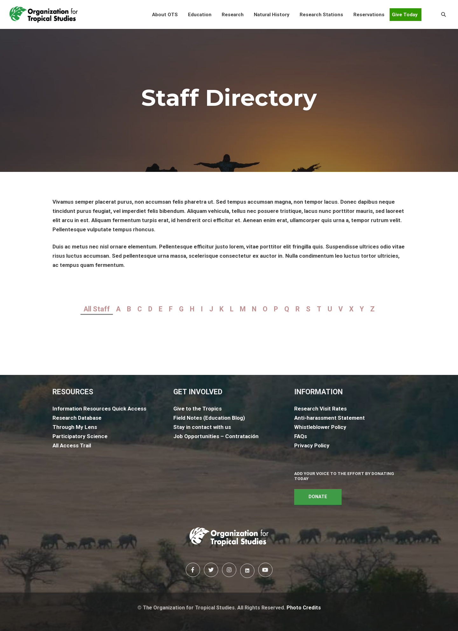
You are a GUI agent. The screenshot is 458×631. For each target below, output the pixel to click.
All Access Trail (71, 445)
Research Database (76, 418)
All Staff (97, 309)
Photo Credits (304, 608)
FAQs (300, 436)
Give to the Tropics (197, 408)
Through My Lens (74, 427)
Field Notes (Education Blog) (209, 418)
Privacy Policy (312, 445)
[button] (165, 15)
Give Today (405, 14)
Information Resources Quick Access (99, 408)
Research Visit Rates (320, 408)
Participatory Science (80, 436)
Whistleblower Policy (320, 427)
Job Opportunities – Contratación (216, 436)
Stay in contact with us (202, 427)
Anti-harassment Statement (329, 418)
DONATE (318, 496)
